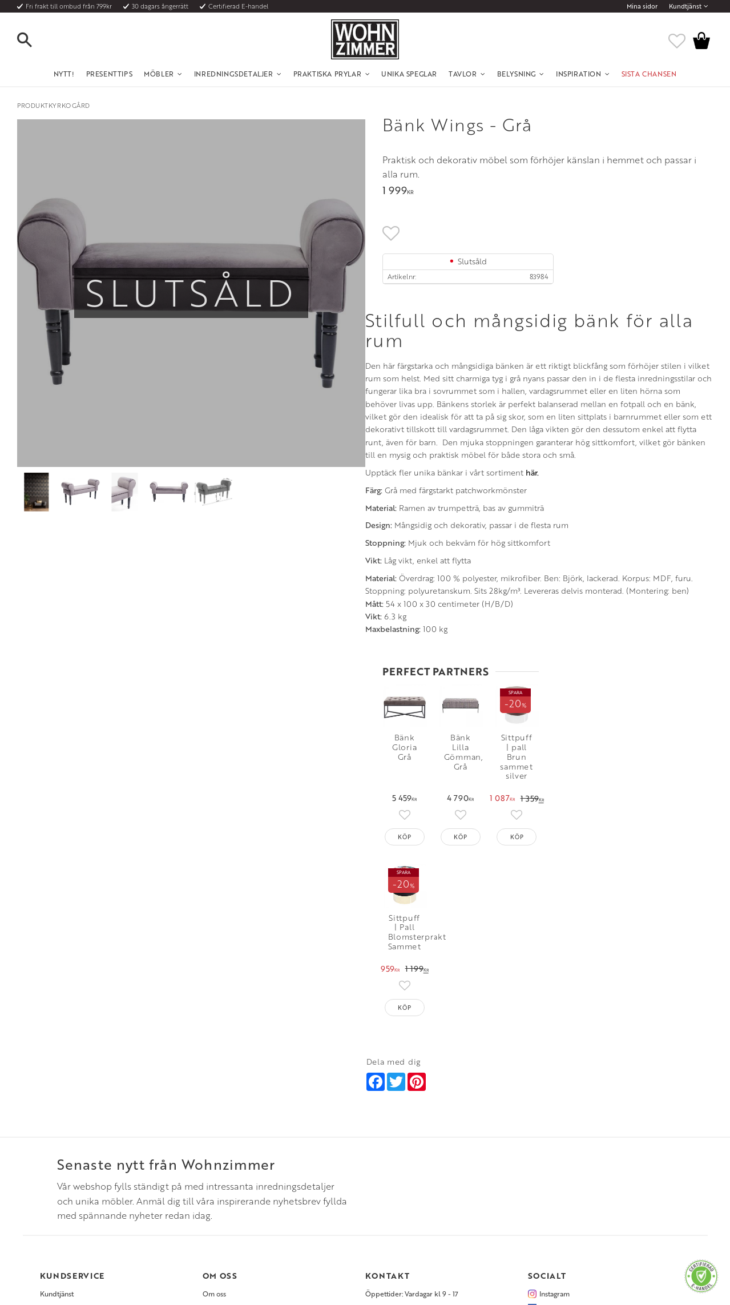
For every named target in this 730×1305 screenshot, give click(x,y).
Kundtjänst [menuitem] (685, 6)
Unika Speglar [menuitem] (409, 74)
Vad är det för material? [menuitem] (77, 1171)
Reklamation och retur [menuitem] (75, 1185)
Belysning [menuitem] (516, 74)
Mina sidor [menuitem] (642, 6)
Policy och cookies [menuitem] (69, 1199)
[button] (34, 40)
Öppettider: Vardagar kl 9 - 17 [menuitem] (411, 1130)
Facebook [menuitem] (555, 1143)
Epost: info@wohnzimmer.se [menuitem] (409, 1157)
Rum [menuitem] (210, 1157)
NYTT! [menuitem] (64, 74)
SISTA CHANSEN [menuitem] (649, 74)
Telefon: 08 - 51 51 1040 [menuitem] (401, 1143)
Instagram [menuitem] (554, 1130)
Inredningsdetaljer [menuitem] (233, 74)
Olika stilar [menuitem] (219, 1143)
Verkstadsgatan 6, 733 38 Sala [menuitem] (409, 1171)
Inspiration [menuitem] (579, 74)
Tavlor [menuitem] (463, 74)
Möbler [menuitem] (159, 74)
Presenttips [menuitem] (109, 74)
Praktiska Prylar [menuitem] (327, 74)
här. (184, 688)
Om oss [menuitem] (214, 1130)
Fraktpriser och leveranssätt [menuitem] (83, 1157)
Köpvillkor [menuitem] (57, 1143)
